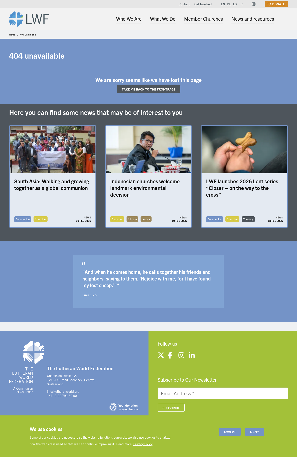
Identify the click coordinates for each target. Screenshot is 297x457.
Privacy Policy (142, 444)
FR (241, 4)
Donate (278, 4)
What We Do (163, 18)
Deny (254, 432)
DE (229, 4)
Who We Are (128, 18)
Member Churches (203, 18)
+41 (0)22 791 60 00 (62, 395)
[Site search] (285, 19)
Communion (23, 219)
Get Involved (203, 4)
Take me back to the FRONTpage (148, 89)
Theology (248, 219)
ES (235, 4)
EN (223, 4)
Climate (132, 219)
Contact (184, 4)
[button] (254, 4)
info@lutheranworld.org (63, 391)
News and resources (252, 18)
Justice (146, 219)
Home (12, 34)
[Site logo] (29, 18)
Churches (40, 219)
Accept (230, 432)
